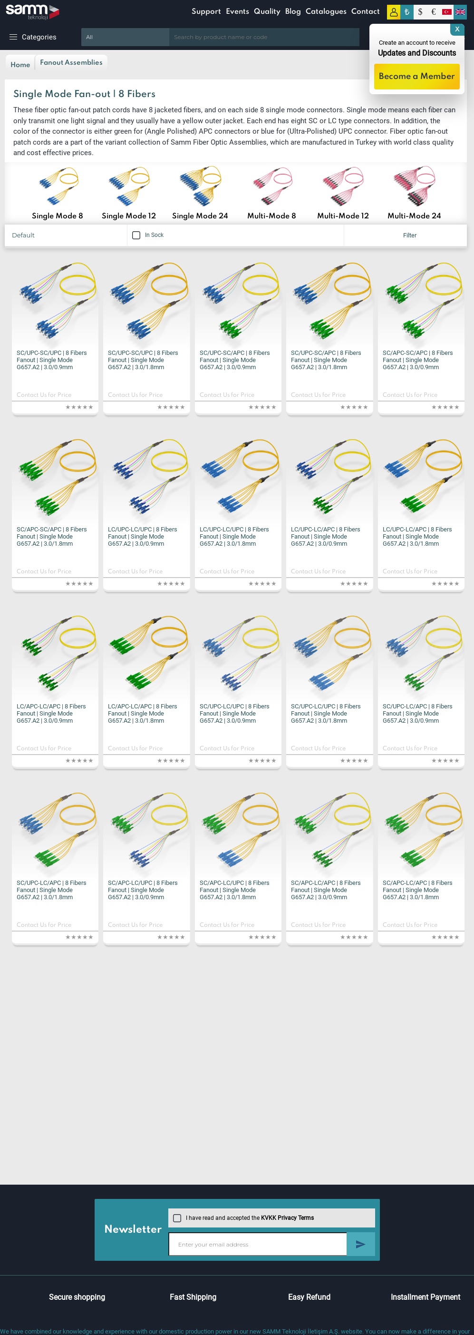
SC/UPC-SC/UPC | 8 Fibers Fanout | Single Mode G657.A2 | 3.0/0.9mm (52, 360)
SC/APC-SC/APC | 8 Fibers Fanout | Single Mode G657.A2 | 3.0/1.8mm (52, 536)
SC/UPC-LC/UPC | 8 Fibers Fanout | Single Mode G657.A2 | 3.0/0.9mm (235, 713)
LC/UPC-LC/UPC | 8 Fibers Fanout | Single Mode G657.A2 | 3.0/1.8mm (234, 536)
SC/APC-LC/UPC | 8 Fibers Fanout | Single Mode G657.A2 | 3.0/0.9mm (143, 890)
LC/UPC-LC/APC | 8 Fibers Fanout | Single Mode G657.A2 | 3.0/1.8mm (417, 536)
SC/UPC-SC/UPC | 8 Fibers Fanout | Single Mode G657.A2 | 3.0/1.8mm (143, 360)
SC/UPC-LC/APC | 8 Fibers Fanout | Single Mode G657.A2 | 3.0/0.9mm (418, 713)
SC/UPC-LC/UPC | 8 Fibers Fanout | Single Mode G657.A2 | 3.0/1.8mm (326, 713)
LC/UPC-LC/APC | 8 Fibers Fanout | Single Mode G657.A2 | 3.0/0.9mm (325, 536)
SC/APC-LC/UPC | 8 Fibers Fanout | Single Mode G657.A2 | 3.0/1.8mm (235, 890)
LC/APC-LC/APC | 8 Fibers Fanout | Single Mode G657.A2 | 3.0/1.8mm (142, 713)
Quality (267, 12)
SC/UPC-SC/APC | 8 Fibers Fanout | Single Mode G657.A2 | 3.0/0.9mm (235, 360)
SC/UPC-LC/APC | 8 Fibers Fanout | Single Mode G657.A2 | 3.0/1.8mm (52, 890)
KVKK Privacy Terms (287, 1218)
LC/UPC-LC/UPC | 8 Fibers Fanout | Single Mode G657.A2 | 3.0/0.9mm (142, 536)
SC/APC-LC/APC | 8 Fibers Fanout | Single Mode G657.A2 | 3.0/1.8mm (418, 890)
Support (206, 12)
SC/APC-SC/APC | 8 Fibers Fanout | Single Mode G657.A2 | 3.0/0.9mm (418, 360)
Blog (293, 12)
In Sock (148, 235)
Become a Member (417, 76)
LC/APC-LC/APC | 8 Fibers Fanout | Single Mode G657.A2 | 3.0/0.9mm (51, 713)
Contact (365, 12)
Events (237, 12)
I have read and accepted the (243, 1218)
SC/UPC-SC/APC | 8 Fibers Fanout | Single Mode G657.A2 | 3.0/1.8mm (326, 360)
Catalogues (326, 12)
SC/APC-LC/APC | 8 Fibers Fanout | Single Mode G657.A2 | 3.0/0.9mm (326, 890)
